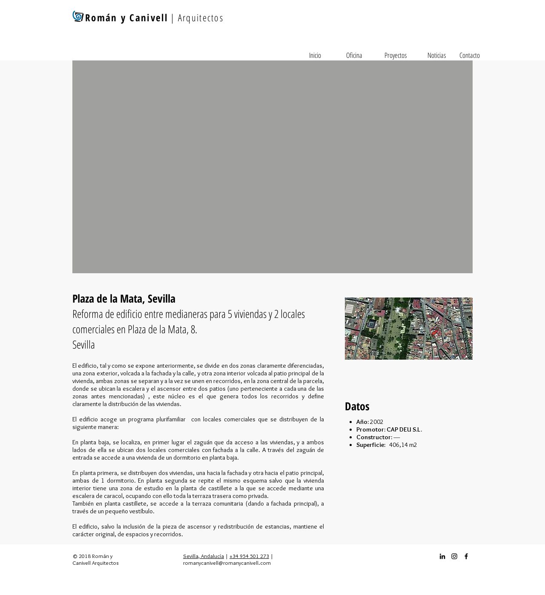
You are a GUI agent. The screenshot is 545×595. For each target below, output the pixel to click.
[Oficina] (354, 55)
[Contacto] (469, 55)
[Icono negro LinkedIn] (442, 556)
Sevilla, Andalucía (203, 555)
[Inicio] (315, 55)
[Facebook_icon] (466, 556)
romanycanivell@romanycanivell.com (227, 562)
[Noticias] (436, 55)
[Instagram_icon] (454, 556)
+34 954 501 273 (249, 555)
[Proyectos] (395, 55)
